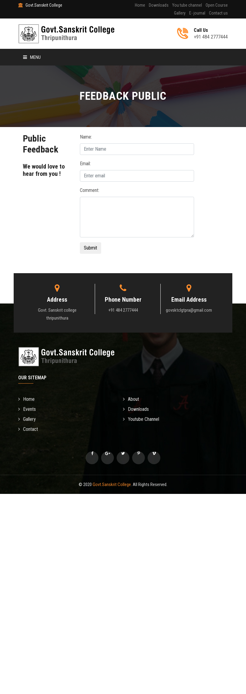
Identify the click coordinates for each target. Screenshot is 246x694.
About (131, 399)
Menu (32, 57)
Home (140, 5)
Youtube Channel (141, 419)
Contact (28, 429)
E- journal (197, 13)
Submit (90, 248)
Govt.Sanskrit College (112, 484)
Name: (86, 137)
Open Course (217, 5)
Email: (85, 163)
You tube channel (187, 5)
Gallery (180, 13)
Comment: (89, 190)
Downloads (159, 5)
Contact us (218, 13)
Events (27, 409)
